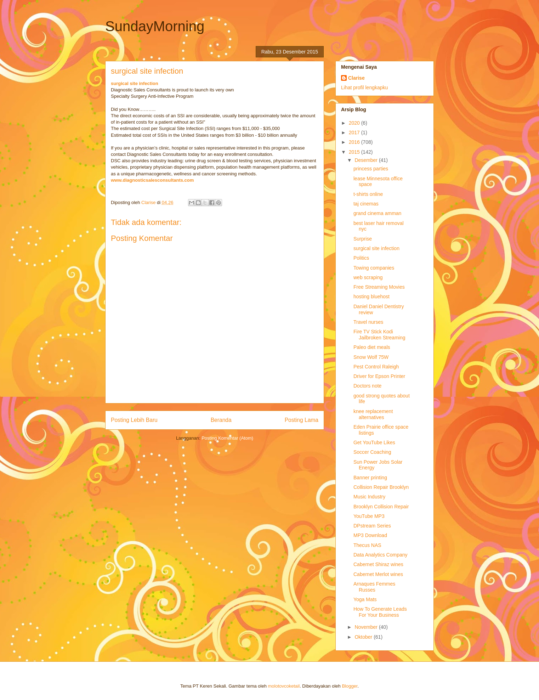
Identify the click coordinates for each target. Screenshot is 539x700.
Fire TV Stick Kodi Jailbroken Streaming (379, 334)
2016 (355, 142)
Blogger (349, 686)
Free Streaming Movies (379, 287)
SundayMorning (154, 26)
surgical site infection (134, 83)
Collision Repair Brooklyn (381, 487)
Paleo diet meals (371, 347)
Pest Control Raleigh (376, 366)
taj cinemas (366, 204)
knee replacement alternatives (373, 414)
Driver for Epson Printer (379, 376)
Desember (366, 160)
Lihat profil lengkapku (364, 87)
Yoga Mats (365, 599)
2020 (355, 123)
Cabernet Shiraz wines (378, 564)
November (366, 627)
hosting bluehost (371, 296)
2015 (355, 152)
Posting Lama (301, 420)
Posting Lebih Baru (134, 420)
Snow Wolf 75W (370, 357)
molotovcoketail (284, 686)
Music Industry (369, 496)
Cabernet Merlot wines (378, 574)
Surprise (362, 239)
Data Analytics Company (380, 555)
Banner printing (370, 477)
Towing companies (373, 268)
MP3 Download (370, 535)
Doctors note (367, 386)
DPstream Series (372, 526)
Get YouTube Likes (374, 442)
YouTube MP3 (369, 516)
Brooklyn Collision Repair (381, 506)
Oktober (364, 637)
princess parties (370, 168)
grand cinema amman (377, 213)
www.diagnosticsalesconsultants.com (152, 180)
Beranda (221, 420)
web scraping (368, 277)
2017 (355, 132)
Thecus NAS (367, 545)
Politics (361, 258)
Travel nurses (368, 322)
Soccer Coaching (372, 452)
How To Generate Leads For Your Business (380, 612)
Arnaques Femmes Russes (374, 587)
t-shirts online (368, 194)
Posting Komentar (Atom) (227, 438)
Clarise (356, 78)
